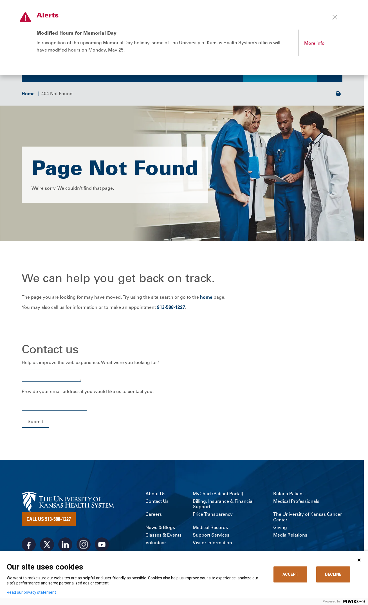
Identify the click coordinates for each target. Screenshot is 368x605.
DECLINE (333, 574)
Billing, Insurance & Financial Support (223, 505)
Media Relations (290, 536)
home (206, 298)
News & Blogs (160, 528)
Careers (153, 515)
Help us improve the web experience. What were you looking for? (90, 364)
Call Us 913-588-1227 (48, 520)
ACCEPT (290, 574)
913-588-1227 (171, 308)
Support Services (211, 536)
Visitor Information (212, 544)
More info (314, 43)
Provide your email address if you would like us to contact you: (88, 393)
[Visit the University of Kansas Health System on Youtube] (102, 546)
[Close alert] (334, 17)
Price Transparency (213, 515)
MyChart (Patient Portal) (218, 494)
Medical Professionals (296, 502)
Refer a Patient (288, 494)
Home (28, 94)
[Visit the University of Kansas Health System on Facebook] (29, 546)
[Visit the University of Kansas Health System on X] (47, 546)
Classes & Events (163, 536)
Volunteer (155, 544)
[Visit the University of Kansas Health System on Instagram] (84, 546)
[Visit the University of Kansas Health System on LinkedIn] (65, 546)
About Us (155, 494)
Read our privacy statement (31, 592)
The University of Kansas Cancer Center (307, 518)
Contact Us (157, 502)
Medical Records (210, 528)
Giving (280, 528)
